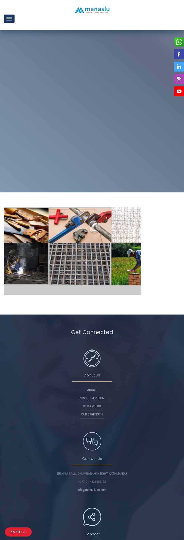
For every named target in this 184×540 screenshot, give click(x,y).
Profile (18, 531)
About (92, 390)
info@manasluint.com (92, 490)
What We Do (92, 406)
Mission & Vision (92, 398)
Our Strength (92, 414)
